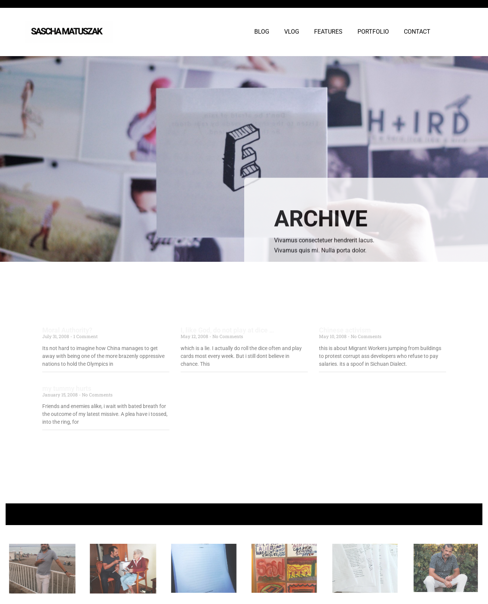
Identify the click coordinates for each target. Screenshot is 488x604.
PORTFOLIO (373, 31)
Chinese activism (345, 330)
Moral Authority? (67, 330)
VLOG (291, 31)
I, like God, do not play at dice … (227, 330)
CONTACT (417, 31)
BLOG (261, 31)
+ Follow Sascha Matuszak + (244, 514)
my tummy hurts (66, 388)
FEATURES (328, 31)
